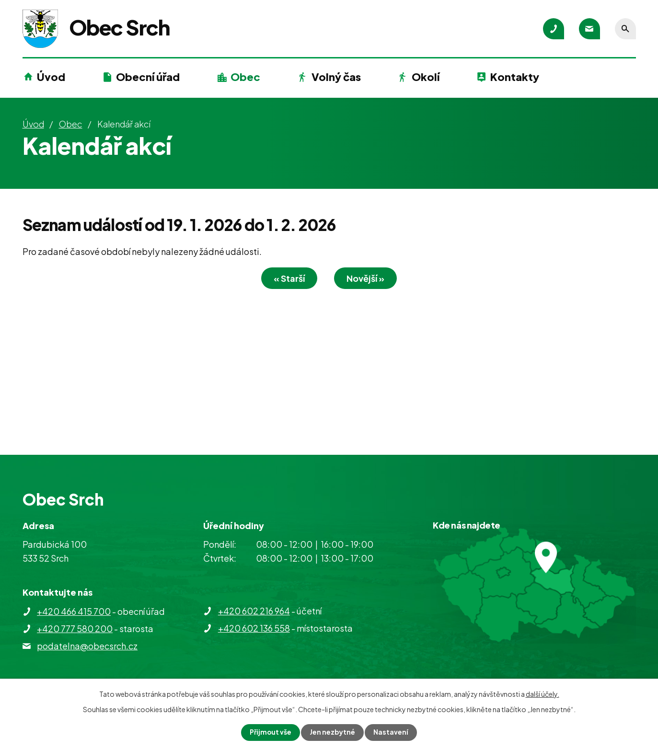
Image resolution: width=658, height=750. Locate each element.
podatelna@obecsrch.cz (87, 645)
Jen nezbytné (333, 732)
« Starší (287, 278)
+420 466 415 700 (74, 611)
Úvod (51, 76)
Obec (245, 76)
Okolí (425, 76)
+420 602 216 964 (254, 610)
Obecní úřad (148, 76)
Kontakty (514, 76)
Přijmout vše (270, 732)
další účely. (542, 694)
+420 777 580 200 (75, 628)
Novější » (367, 278)
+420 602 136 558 (254, 628)
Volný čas (336, 76)
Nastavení (391, 732)
